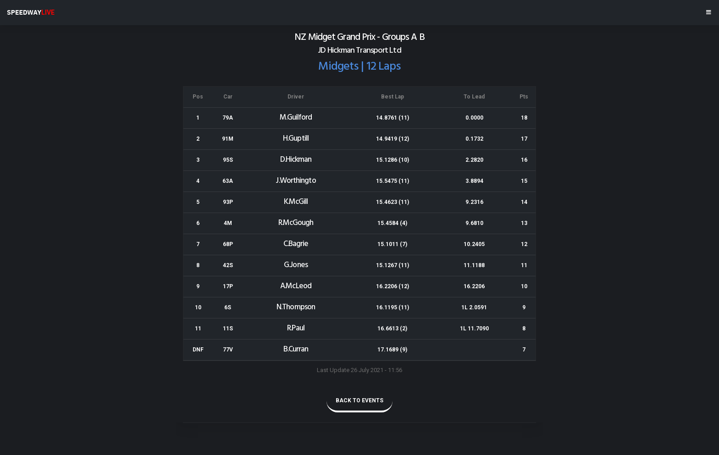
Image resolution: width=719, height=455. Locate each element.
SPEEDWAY (31, 12)
